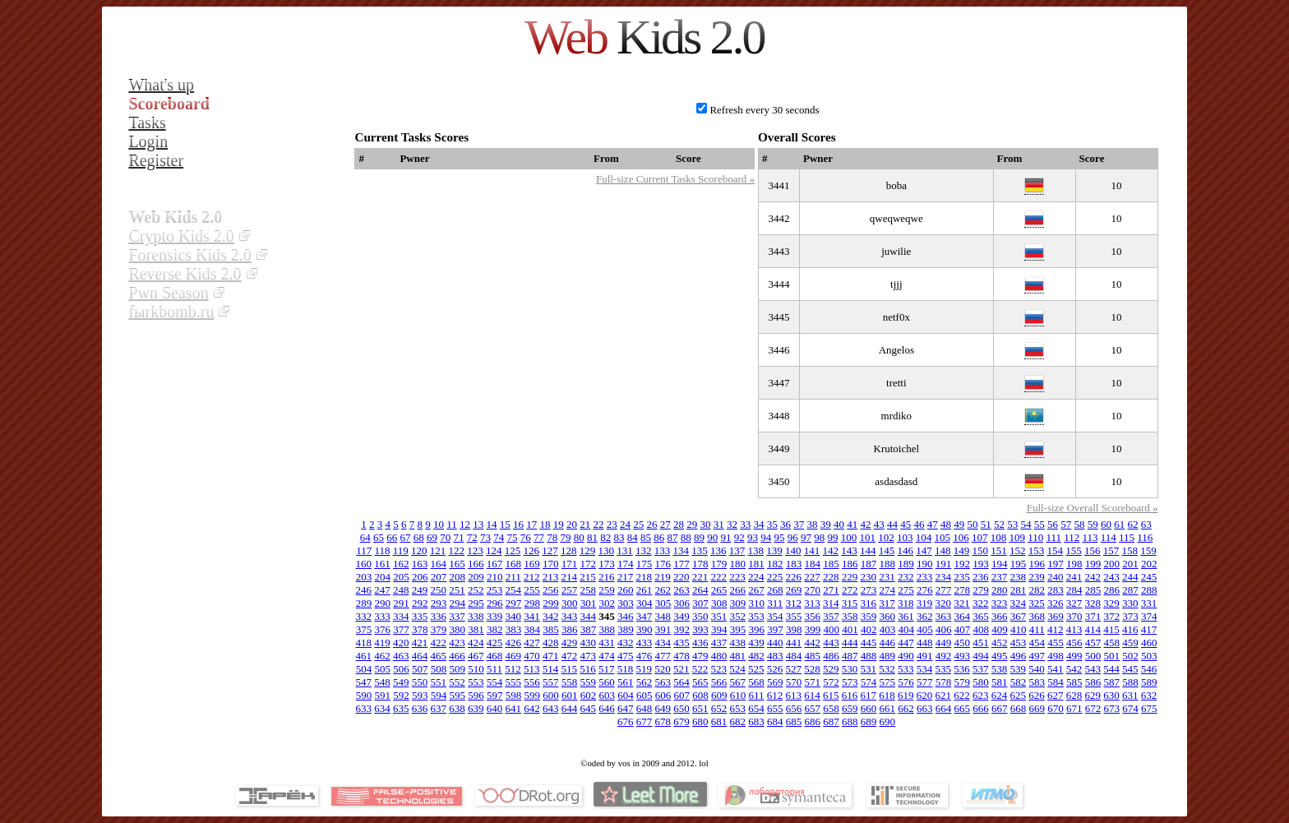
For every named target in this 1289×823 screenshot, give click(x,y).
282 (1037, 590)
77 (539, 537)
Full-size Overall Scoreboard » (1092, 508)
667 (999, 708)
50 (973, 524)
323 (999, 603)
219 (662, 577)
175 (644, 563)
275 (906, 590)
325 (1036, 603)
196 (1037, 563)
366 (999, 616)
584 (1055, 682)
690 (888, 721)
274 (888, 590)
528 (812, 669)
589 (1149, 682)
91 (725, 537)
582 (1018, 682)
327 (1074, 603)
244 (1130, 577)
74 (498, 537)
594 (439, 695)
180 (738, 563)
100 (849, 537)
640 (495, 708)
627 (1055, 695)
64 (365, 537)
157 (1111, 550)
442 (813, 642)
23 (612, 524)
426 (514, 642)
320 (944, 603)
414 (1093, 629)
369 (1055, 616)
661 (888, 708)
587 (1112, 682)
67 (405, 537)
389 (625, 629)
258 (588, 590)
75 (511, 537)
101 (867, 537)
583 (1037, 682)
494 (981, 656)
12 (465, 524)
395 (738, 629)
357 (831, 616)
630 (1111, 695)
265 (719, 590)
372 (1112, 616)
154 (1055, 550)
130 (606, 550)
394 (719, 629)
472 (569, 656)
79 (565, 537)
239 (1036, 577)
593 (420, 695)
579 (962, 682)
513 (532, 669)
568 (756, 682)
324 (1018, 603)
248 (401, 590)
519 (644, 669)
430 (588, 642)
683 (756, 721)
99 (832, 537)
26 (652, 524)
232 (906, 577)
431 (606, 642)
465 (439, 656)
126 (532, 550)
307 (700, 603)
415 (1111, 629)
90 (712, 537)
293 (439, 603)
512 (513, 669)
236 (981, 577)
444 (850, 642)
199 (1093, 563)
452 (999, 642)
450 (962, 642)
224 (756, 577)
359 (869, 616)
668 (1018, 708)
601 (569, 695)
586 (1093, 682)
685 (794, 721)
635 (401, 708)
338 (476, 616)
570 (794, 682)
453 (1018, 642)
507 (420, 669)
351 (719, 616)
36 (785, 524)
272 (850, 590)
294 (457, 603)
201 (1130, 563)
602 (588, 695)
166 (476, 563)
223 (737, 577)
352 (738, 616)
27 (665, 524)
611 (756, 695)
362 (925, 616)
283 (1055, 590)
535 (944, 669)
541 (1055, 669)
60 (1106, 524)
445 (869, 642)
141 (812, 550)
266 (738, 590)
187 (869, 563)
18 (545, 524)
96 (793, 537)
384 (532, 629)
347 (644, 616)
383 (514, 629)
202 (1149, 563)
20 (571, 524)
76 (525, 537)
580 (981, 682)
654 (756, 708)
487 (850, 656)
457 (1093, 642)
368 (1037, 616)
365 (981, 616)
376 (382, 629)
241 (1074, 577)
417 (1149, 629)
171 (569, 563)
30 (705, 524)
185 (831, 563)
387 (588, 629)
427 (532, 642)
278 (962, 590)
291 (401, 603)
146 (906, 550)
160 (364, 563)
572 (831, 682)
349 (681, 616)
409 (999, 629)
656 (794, 708)
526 (775, 669)
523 (719, 669)
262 (663, 590)
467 (476, 656)
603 (606, 695)
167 (495, 563)
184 (813, 563)
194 (999, 563)
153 (1036, 550)
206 (420, 577)
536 (962, 669)
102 (886, 537)
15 (505, 524)
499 (1074, 656)
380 (457, 629)
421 (420, 642)
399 (813, 629)
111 (1053, 537)
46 (919, 524)
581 (999, 682)
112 (1071, 537)
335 (420, 616)
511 (494, 669)
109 (1017, 537)
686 (813, 721)
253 (495, 590)
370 (1074, 616)
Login (148, 141)
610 (738, 695)
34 (759, 524)
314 (831, 603)
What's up (161, 85)
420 (401, 642)
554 (495, 682)
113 (1089, 537)
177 (681, 563)
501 (1112, 656)
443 (831, 642)
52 (999, 524)
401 (850, 629)
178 (700, 563)
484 (794, 656)
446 (888, 642)
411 (1037, 629)
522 (700, 669)
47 (932, 524)
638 (457, 708)
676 (625, 721)
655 (775, 708)
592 (401, 695)
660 (869, 708)
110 (1035, 537)
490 (906, 656)
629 (1093, 695)
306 (681, 603)
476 (644, 656)
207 (439, 577)
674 (1130, 708)
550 (420, 682)
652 (719, 708)
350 (700, 616)
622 (962, 695)
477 (663, 656)
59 (1093, 524)
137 (737, 550)
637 (439, 708)
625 (1018, 695)
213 (551, 577)
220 (681, 577)
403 (888, 629)
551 (439, 682)
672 (1093, 708)
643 (551, 708)
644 (569, 708)
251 (457, 590)
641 (514, 708)
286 (1112, 590)
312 (794, 603)
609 (719, 695)
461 (364, 656)
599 (532, 695)
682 (738, 721)
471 (551, 656)
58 (1079, 524)
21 (585, 524)
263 (681, 590)
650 (681, 708)
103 (905, 537)
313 (812, 603)
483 (775, 656)
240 (1055, 577)
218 (644, 577)
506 (401, 669)
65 (378, 537)
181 (756, 563)
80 (579, 537)
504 (364, 669)
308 (719, 603)
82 (605, 537)
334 (401, 616)
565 (700, 682)
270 (813, 590)
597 (495, 695)
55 (1039, 524)
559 (588, 682)
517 (606, 669)
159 (1148, 550)
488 (869, 656)
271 (831, 590)
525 (756, 669)
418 (364, 642)
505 (382, 669)
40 (839, 524)
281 (1018, 590)
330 (1130, 603)
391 (663, 629)
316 (869, 603)
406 (944, 629)
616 (850, 695)
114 (1108, 537)
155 (1073, 550)
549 (401, 682)
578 (944, 682)
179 (719, 563)
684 (775, 721)
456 (1074, 642)
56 (1052, 524)
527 (794, 669)
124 (494, 550)
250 (439, 590)
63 (1146, 524)
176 (663, 563)
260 (625, 590)
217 (625, 577)
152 (1017, 550)
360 (888, 616)
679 (681, 721)
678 (663, 721)
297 (514, 603)
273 (869, 590)
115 (1126, 537)
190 (925, 563)
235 (962, 577)
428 (551, 642)
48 (945, 524)
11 (451, 524)
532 (887, 669)
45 (905, 524)
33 (745, 524)
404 (906, 629)
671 (1074, 708)
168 (514, 563)
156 (1092, 550)
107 (980, 537)
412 (1055, 629)
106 (961, 537)
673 (1112, 708)
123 (475, 550)
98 (819, 537)
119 (401, 550)
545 (1130, 669)
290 (382, 603)
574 (869, 682)
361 (906, 616)
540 (1036, 669)
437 (719, 642)
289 (364, 603)
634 (382, 708)
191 (944, 563)
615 (831, 695)
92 (739, 537)
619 (906, 695)
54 (1026, 524)
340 (514, 616)
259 (606, 590)
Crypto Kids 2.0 (180, 236)
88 (686, 537)
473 (588, 656)
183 (794, 563)
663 (925, 708)
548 (382, 682)
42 (866, 524)
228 (831, 577)
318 (906, 603)
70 (445, 537)
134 (681, 550)
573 (850, 682)
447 (906, 642)
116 (1145, 537)
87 (672, 537)
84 (632, 537)
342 (551, 616)
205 (401, 577)
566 (719, 682)
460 (1149, 642)
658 (831, 708)
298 (532, 603)
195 (1018, 563)
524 (737, 669)
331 (1149, 603)
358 (850, 616)
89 (699, 537)
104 (924, 537)
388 (606, 629)
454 (1037, 642)
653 (738, 708)
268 (775, 590)
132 (643, 550)
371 (1093, 616)
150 (981, 550)
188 (888, 563)
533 (906, 669)
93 (752, 537)
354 (775, 616)
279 (981, 590)
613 (794, 695)
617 (869, 695)
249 (420, 590)
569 (775, 682)
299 (551, 603)
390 (644, 629)
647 (625, 708)
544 (1111, 669)
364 (962, 616)
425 (495, 642)
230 (869, 577)
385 (551, 629)
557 (551, 682)
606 (663, 695)
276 (925, 590)
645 (588, 708)
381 (476, 629)
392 (681, 629)
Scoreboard (169, 104)
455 (1055, 642)
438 (738, 642)
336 (439, 616)
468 (495, 656)
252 (476, 590)
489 (888, 656)
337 (457, 616)
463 (401, 656)
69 (432, 537)
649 (663, 708)
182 (775, 563)
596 (476, 695)
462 (382, 656)
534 (925, 669)
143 (849, 550)
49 (959, 524)
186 (850, 563)
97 (806, 537)
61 (1119, 524)
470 (532, 656)
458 (1112, 642)
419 (382, 642)
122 (457, 550)
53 (1012, 524)
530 (850, 669)
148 (943, 550)
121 (438, 550)
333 (382, 616)
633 (364, 708)
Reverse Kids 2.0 (184, 274)
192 (962, 563)
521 (681, 669)
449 (944, 642)
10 (438, 524)
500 (1093, 656)
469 (514, 656)
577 (925, 682)
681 (719, 721)
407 (962, 629)
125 (513, 550)
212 (532, 577)
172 (588, 563)
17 (531, 524)
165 (457, 563)
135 (699, 550)
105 (942, 537)
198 (1074, 563)
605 (644, 695)
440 (775, 642)
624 (999, 695)
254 (514, 590)
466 (457, 656)
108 (999, 537)
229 (850, 577)
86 (659, 537)
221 (700, 577)
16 (518, 524)
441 (794, 642)
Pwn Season (168, 293)
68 (418, 537)
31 (719, 524)
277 (944, 590)
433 (644, 642)
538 (999, 669)
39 (825, 524)
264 (700, 590)
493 (962, 656)
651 (700, 708)
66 (391, 537)
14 (492, 524)
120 (419, 550)
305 (663, 603)
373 (1130, 616)
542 (1074, 669)
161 (382, 563)
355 (794, 616)
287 (1130, 590)
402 (869, 629)
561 (625, 682)
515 (569, 669)
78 (552, 537)
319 (925, 603)
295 (476, 603)
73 (485, 537)
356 (813, 616)
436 (700, 642)
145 (887, 550)
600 (551, 695)
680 (700, 721)
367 (1018, 616)
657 (813, 708)
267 (756, 590)
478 (681, 656)
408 (981, 629)
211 (513, 577)
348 (663, 616)
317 (887, 603)
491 (925, 656)
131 (625, 550)
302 (606, 603)
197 (1055, 563)
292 (420, 603)
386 (569, 629)
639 (476, 708)
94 (765, 537)
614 (812, 695)
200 (1112, 563)
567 (738, 682)
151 (999, 550)
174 (625, 563)
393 (700, 629)
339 (495, 616)
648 (644, 708)
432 (625, 642)
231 (887, 577)
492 (944, 656)
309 (738, 603)
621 (944, 695)
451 (981, 642)
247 (382, 590)
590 (364, 695)
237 (999, 577)
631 (1130, 695)
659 (850, 708)
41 (852, 524)
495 (999, 656)
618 (887, 695)
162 (401, 563)
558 (569, 682)
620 (925, 695)
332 (364, 616)
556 (532, 682)
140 (793, 550)
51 (986, 524)
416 (1130, 629)
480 (719, 656)
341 (532, 616)
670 (1055, 708)
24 (625, 524)
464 (420, 656)
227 (812, 577)
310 (756, 603)
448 (925, 642)
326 (1055, 603)
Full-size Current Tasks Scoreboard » (675, 179)
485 (813, 656)
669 (1037, 708)
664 (944, 708)
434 (663, 642)
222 (719, 577)
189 (906, 563)
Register (155, 160)
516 (588, 669)
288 (1149, 590)
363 (944, 616)
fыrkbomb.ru (171, 312)
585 (1074, 682)
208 (457, 577)
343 (569, 616)
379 (439, 629)
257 (569, 590)
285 (1093, 590)
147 (924, 550)
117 (364, 550)
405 (925, 629)
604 (625, 695)
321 (962, 603)
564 (681, 682)
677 (644, 721)
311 (775, 603)
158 (1130, 550)
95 (779, 537)
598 (514, 695)
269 (794, 590)
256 (551, 590)
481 (738, 656)
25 (638, 524)
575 (888, 682)
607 (681, 695)
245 (1149, 577)
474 (606, 656)
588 (1130, 682)
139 (774, 550)
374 (1149, 616)
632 (1149, 695)
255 (532, 590)
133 (662, 550)
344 (588, 616)
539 (1018, 669)
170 (551, 563)
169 (532, 563)
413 (1074, 629)
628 (1074, 695)
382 (495, 629)
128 (569, 550)
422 (439, 642)
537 (981, 669)
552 (457, 682)
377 (401, 629)
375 (364, 629)
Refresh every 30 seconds (764, 110)
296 (495, 603)
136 (718, 550)
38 (812, 524)
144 (868, 550)
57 (1065, 524)
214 (569, 577)
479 (700, 656)
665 (962, 708)
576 (906, 682)
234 (944, 577)
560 (606, 682)
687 (831, 721)
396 (756, 629)
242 (1093, 577)
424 (476, 642)
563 (663, 682)
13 (478, 524)
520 (662, 669)
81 (592, 537)
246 (364, 590)
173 (606, 563)
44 (892, 524)
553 (476, 682)
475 (625, 656)
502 (1130, 656)
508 (439, 669)
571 (813, 682)
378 (420, 629)
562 (644, 682)
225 (775, 577)
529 (831, 669)
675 (1149, 708)
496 (1018, 656)
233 (925, 577)
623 (981, 695)
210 (495, 577)
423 (457, 642)
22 (599, 524)
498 (1055, 656)
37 (798, 524)
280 (999, 590)
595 (457, 695)
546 (1149, 669)
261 (644, 590)
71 (458, 537)
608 (700, 695)
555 (514, 682)
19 (558, 524)
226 (794, 577)
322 (981, 603)
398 (794, 629)
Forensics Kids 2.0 (189, 255)
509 (457, 669)
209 (476, 577)
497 (1037, 656)
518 (625, 669)
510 (476, 669)
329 (1111, 603)
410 (1018, 629)
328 (1093, 603)
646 (606, 708)
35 (772, 524)
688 (850, 721)
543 (1093, 669)
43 (879, 524)
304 (644, 603)
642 (532, 708)
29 (691, 524)
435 (681, 642)
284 (1074, 590)
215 (588, 577)
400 (831, 629)
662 (906, 708)
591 (382, 695)
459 (1130, 642)
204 (382, 577)
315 (850, 603)
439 (756, 642)
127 (550, 550)
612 (775, 695)
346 (625, 616)
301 (588, 603)
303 (625, 603)
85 (645, 537)
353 (756, 616)
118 (382, 550)
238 (1018, 577)
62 (1133, 524)
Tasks (146, 122)
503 (1149, 656)
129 (588, 550)
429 (569, 642)
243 (1111, 577)
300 (569, 603)
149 (962, 550)
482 (756, 656)
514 (551, 669)
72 (472, 537)
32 (732, 524)
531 (869, 669)
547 (364, 682)
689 (869, 721)
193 (981, 563)
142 (831, 550)
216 (606, 577)
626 (1036, 695)
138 (756, 550)
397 (775, 629)
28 (678, 524)
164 (439, 563)
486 (831, 656)
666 (981, 708)
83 (618, 537)
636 (420, 708)
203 (364, 577)
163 (420, 563)
